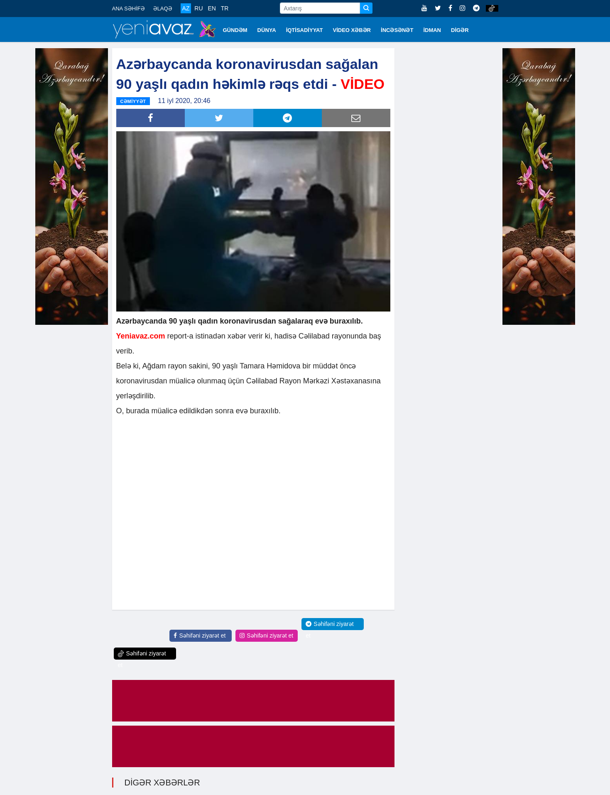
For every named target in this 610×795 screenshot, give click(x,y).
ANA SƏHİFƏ (128, 8)
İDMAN (432, 30)
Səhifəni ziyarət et (199, 634)
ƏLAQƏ (162, 8)
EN (212, 8)
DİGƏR (460, 30)
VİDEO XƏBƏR (352, 30)
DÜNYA (266, 30)
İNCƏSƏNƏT (397, 30)
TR (225, 8)
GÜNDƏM (235, 30)
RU (198, 8)
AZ (186, 8)
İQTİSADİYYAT (304, 30)
